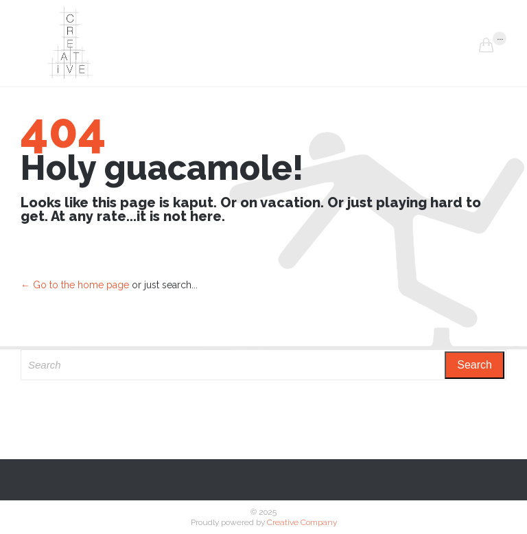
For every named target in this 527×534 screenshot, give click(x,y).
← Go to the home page (75, 284)
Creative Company (302, 522)
